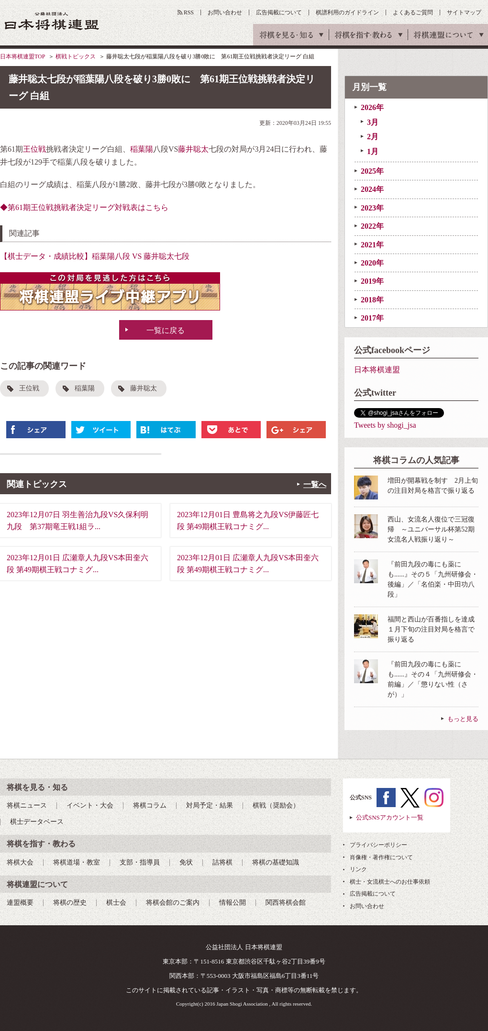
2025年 (372, 171)
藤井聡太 (193, 149)
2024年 (372, 189)
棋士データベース (37, 821)
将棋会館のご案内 (173, 902)
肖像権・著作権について (381, 857)
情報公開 (232, 902)
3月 (372, 122)
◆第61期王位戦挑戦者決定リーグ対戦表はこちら (84, 207)
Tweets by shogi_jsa (385, 425)
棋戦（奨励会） (276, 805)
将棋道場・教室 (76, 862)
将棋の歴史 (70, 902)
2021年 (372, 245)
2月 (372, 137)
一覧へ (314, 484)
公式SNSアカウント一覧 (389, 817)
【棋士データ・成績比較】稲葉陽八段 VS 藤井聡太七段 (94, 256)
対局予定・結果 (209, 805)
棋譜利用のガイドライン (347, 12)
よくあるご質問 (413, 12)
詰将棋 (222, 862)
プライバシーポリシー (378, 845)
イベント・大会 (90, 805)
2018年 (372, 300)
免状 (186, 862)
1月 (372, 151)
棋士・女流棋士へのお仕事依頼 (390, 881)
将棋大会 (20, 862)
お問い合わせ (225, 12)
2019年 (372, 281)
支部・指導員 (140, 862)
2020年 (372, 263)
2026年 (372, 107)
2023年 (372, 208)
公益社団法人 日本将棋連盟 (52, 21)
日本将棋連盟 (377, 370)
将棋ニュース (27, 805)
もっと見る (462, 718)
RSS (189, 12)
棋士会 (116, 902)
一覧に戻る (165, 330)
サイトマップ (464, 12)
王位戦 (34, 149)
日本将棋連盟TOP (22, 56)
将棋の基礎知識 (275, 862)
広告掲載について (279, 12)
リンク (358, 869)
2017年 (372, 318)
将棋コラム (149, 805)
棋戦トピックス (75, 56)
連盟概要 (20, 902)
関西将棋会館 (286, 902)
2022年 (372, 226)
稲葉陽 (141, 149)
